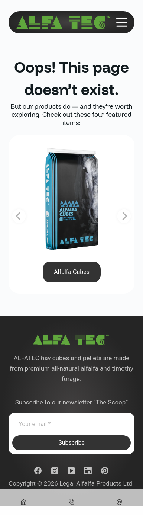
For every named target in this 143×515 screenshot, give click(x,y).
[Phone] (72, 502)
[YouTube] (71, 470)
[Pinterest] (104, 470)
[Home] (24, 502)
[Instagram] (54, 470)
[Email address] (71, 424)
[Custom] (119, 502)
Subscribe (71, 442)
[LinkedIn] (88, 470)
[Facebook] (38, 470)
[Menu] (121, 22)
